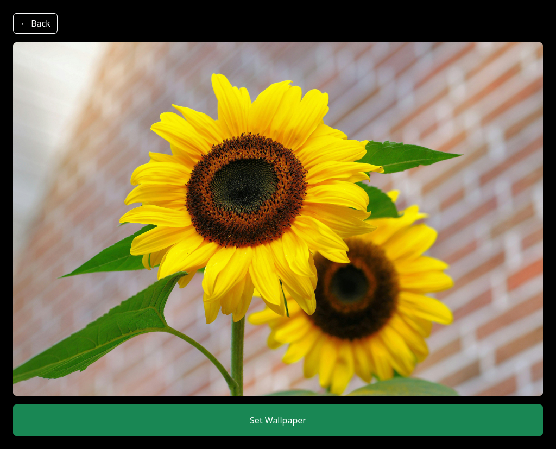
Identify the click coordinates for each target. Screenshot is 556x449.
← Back (35, 23)
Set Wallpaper (278, 420)
